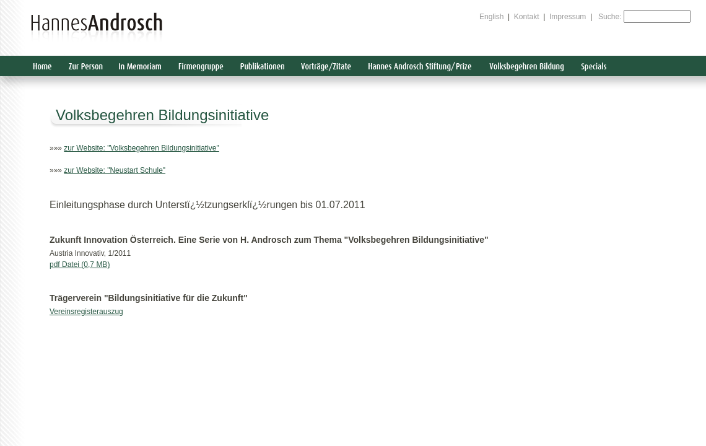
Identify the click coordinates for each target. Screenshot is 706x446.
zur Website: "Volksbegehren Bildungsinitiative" (141, 148)
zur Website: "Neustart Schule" (114, 170)
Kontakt (526, 16)
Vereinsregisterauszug (86, 311)
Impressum (567, 16)
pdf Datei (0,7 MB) (80, 264)
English (491, 16)
